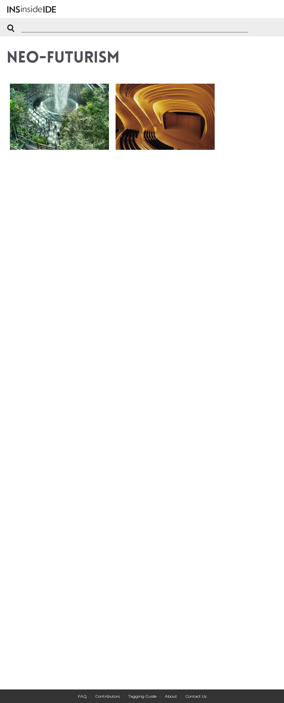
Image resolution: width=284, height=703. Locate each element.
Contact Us (195, 696)
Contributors (107, 696)
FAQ (82, 696)
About (171, 696)
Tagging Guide (142, 696)
